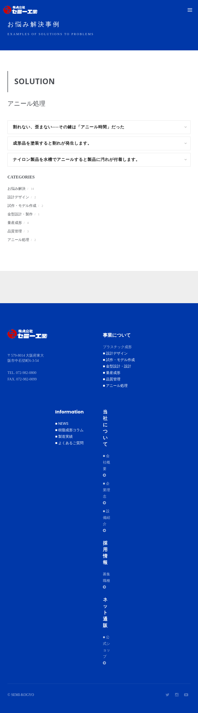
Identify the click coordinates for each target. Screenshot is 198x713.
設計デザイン (18, 197)
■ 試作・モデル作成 (119, 359)
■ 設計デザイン (115, 353)
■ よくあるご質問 (69, 442)
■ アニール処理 (115, 385)
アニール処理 (18, 240)
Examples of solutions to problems (50, 34)
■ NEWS (61, 423)
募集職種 (108, 580)
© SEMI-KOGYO (20, 695)
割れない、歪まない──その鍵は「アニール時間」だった (69, 127)
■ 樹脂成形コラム (69, 430)
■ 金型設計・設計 (117, 366)
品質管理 (14, 231)
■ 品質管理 (111, 379)
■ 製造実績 (64, 436)
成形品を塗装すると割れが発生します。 (57, 143)
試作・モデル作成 (21, 206)
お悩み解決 (16, 189)
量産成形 (14, 223)
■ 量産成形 (111, 372)
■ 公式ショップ (106, 649)
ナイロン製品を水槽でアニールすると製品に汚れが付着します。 (81, 159)
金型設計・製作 (20, 214)
